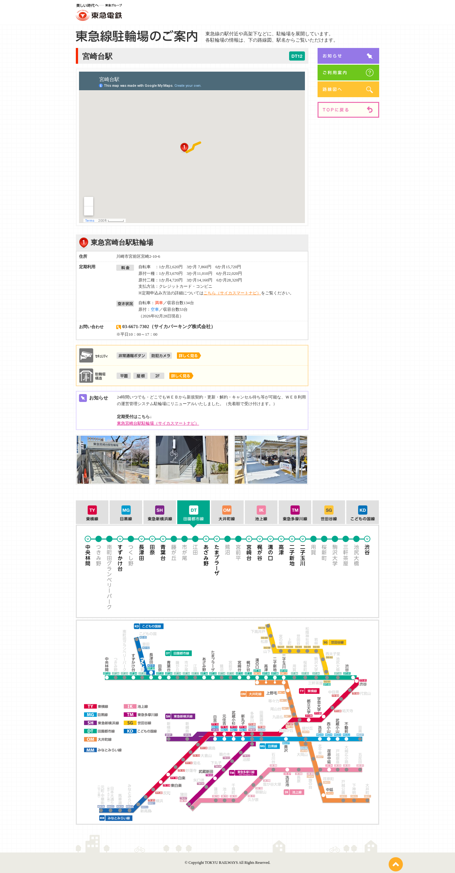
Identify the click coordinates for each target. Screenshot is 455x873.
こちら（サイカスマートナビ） (232, 293)
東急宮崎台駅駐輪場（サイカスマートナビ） (158, 423)
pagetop (396, 864)
